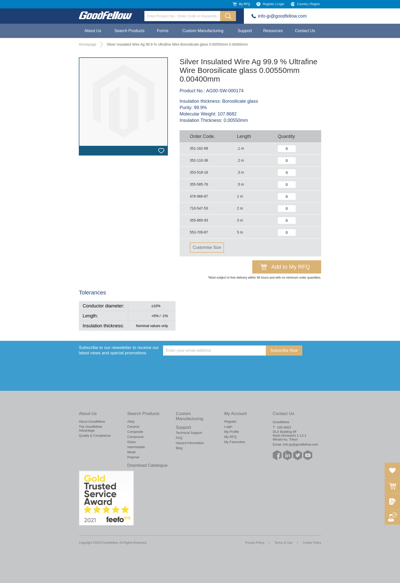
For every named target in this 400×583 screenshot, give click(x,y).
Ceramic (133, 427)
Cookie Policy (312, 543)
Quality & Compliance (95, 435)
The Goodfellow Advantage (90, 428)
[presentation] (202, 365)
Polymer (133, 457)
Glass (131, 442)
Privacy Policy (254, 543)
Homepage (87, 44)
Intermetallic (136, 447)
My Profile (231, 432)
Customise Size (207, 247)
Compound (135, 437)
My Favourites (234, 442)
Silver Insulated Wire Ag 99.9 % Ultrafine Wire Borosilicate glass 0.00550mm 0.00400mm (177, 44)
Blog (179, 448)
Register (230, 421)
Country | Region (308, 4)
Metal (131, 452)
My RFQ (244, 4)
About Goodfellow (92, 421)
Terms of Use (283, 543)
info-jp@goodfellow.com (282, 16)
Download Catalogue (147, 465)
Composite (135, 432)
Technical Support (189, 433)
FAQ (179, 438)
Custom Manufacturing (202, 31)
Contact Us (305, 31)
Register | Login (273, 4)
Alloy (130, 421)
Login (228, 427)
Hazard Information (190, 443)
